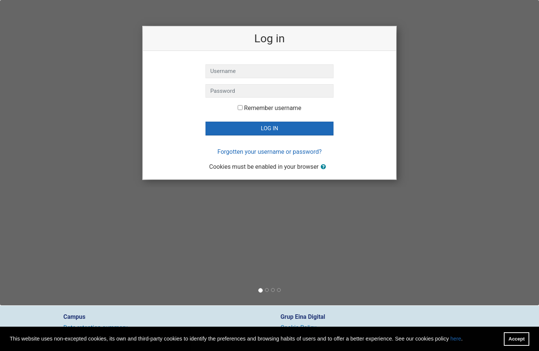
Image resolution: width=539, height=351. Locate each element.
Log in (269, 128)
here (455, 339)
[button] (325, 167)
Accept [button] (517, 339)
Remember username (272, 108)
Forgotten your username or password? (269, 151)
